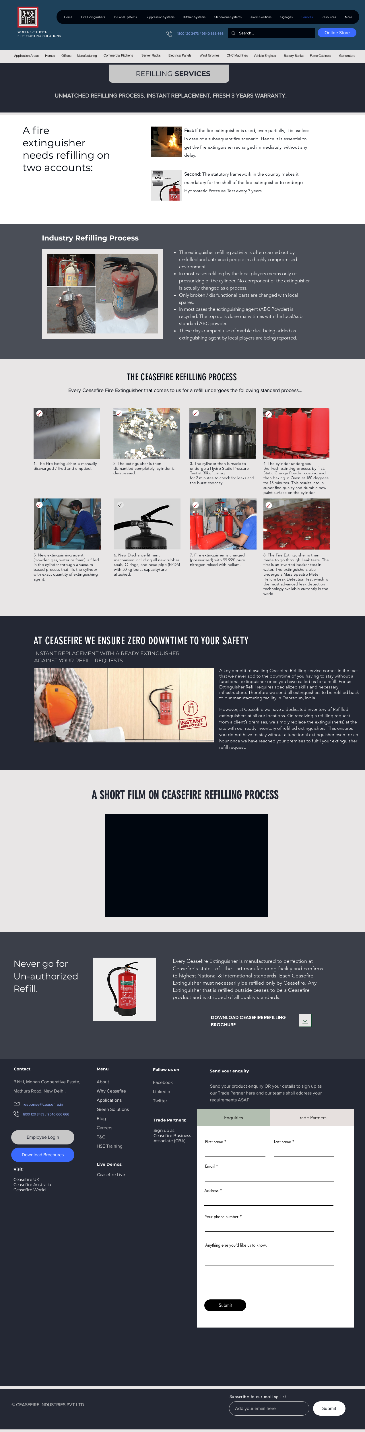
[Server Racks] (151, 55)
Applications (109, 1100)
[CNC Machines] (237, 55)
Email (210, 1166)
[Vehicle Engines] (264, 55)
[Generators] (347, 55)
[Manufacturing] (86, 55)
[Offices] (66, 55)
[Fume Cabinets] (320, 55)
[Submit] (225, 1305)
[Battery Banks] (293, 55)
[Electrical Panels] (179, 55)
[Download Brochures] (42, 1155)
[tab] (234, 1117)
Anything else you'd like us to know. (236, 1245)
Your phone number (221, 1217)
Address (211, 1191)
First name (214, 1142)
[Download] (305, 1020)
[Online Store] (337, 32)
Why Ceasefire (111, 1090)
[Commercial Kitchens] (118, 55)
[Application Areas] (26, 55)
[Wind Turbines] (209, 55)
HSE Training (110, 1146)
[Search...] (271, 33)
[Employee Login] (42, 1137)
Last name (282, 1142)
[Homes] (50, 55)
